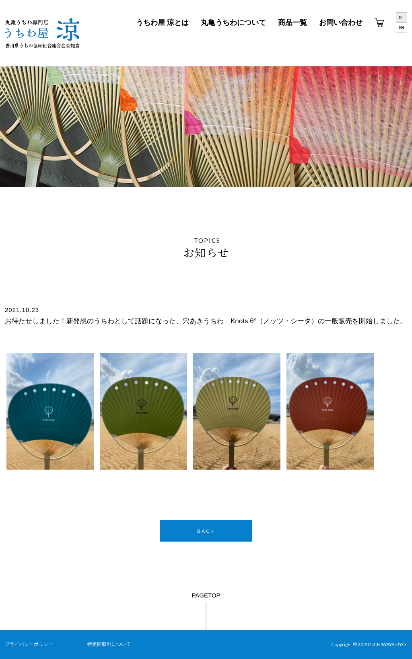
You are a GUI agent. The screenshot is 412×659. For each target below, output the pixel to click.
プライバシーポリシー (29, 644)
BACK (206, 531)
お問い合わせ (341, 22)
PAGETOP (206, 595)
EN (401, 27)
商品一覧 (292, 22)
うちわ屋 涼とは (162, 22)
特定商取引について (109, 644)
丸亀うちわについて (233, 22)
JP (400, 17)
